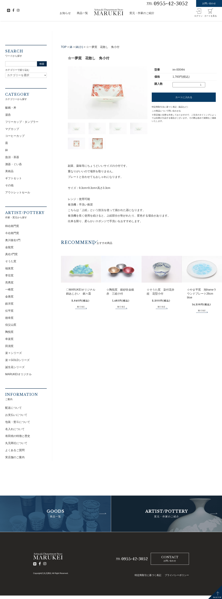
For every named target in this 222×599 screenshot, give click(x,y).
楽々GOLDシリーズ (17, 360)
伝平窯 (9, 310)
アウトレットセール (17, 192)
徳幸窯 (9, 317)
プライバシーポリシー (177, 575)
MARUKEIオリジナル (18, 374)
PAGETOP (217, 597)
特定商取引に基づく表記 (148, 575)
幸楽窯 (9, 338)
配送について (13, 407)
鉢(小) (79, 46)
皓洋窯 (9, 303)
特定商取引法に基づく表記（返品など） (170, 107)
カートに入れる (183, 97)
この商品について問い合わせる (166, 111)
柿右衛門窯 (12, 226)
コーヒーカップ (15, 135)
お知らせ (65, 13)
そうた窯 (10, 261)
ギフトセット (13, 178)
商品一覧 (82, 13)
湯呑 (8, 114)
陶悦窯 (9, 331)
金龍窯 (9, 247)
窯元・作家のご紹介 (141, 13)
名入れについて (15, 429)
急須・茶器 (12, 157)
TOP (64, 46)
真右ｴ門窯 (11, 254)
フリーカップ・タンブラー (21, 121)
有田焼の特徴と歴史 (17, 436)
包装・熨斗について (17, 421)
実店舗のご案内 (15, 457)
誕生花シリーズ (15, 367)
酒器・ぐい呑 (13, 164)
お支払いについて (16, 414)
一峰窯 (9, 289)
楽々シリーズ (13, 352)
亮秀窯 (9, 282)
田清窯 (9, 346)
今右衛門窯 (12, 233)
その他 (9, 185)
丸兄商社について (16, 443)
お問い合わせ (209, 3)
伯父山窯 (10, 324)
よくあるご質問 (15, 450)
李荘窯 (9, 275)
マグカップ (12, 128)
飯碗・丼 (10, 107)
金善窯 (9, 296)
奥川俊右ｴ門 (12, 240)
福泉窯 (9, 268)
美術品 (9, 171)
